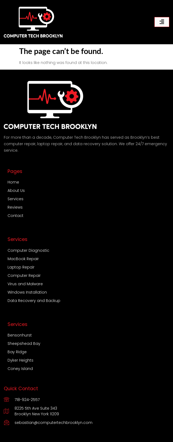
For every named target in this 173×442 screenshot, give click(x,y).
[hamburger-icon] (161, 22)
